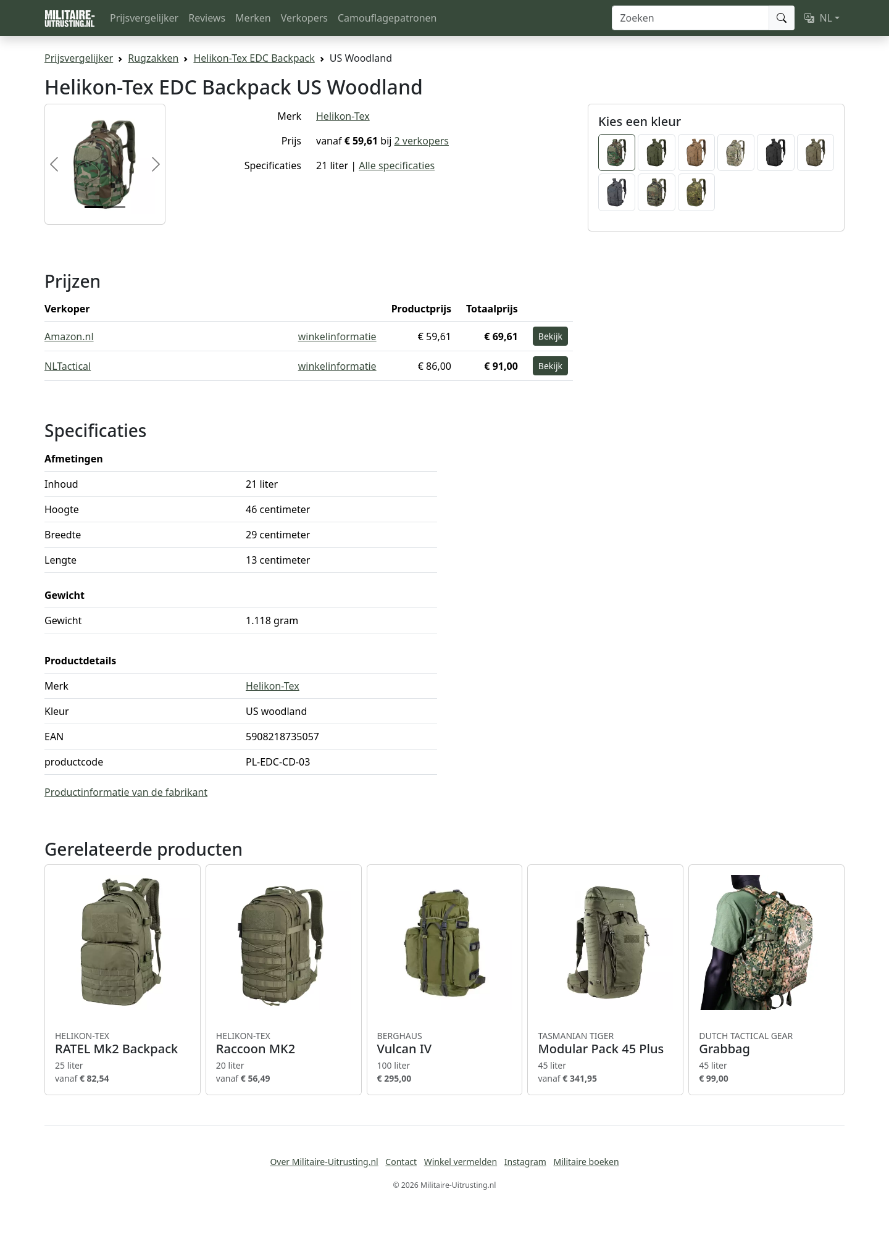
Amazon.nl (69, 336)
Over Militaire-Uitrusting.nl (324, 1161)
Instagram (525, 1161)
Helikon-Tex (343, 116)
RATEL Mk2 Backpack (122, 1043)
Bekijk (550, 336)
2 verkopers (421, 141)
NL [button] (818, 18)
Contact (401, 1161)
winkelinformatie (337, 336)
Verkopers (304, 18)
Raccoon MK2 (283, 1043)
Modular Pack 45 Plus (605, 1043)
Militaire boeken (586, 1161)
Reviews (206, 18)
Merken (253, 18)
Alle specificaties (397, 165)
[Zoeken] (690, 18)
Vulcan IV (444, 1043)
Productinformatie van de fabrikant (125, 792)
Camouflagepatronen (387, 18)
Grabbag (766, 1043)
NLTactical (67, 366)
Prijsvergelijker (144, 18)
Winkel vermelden (460, 1161)
